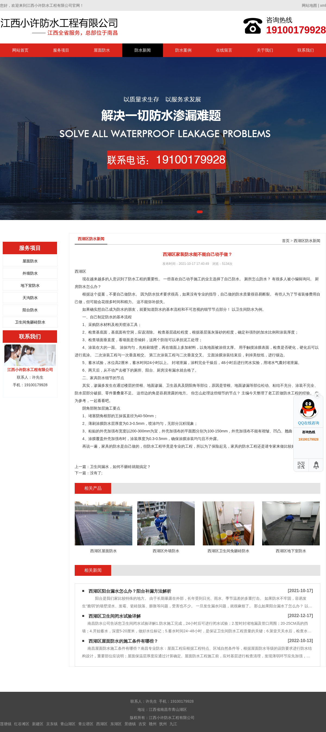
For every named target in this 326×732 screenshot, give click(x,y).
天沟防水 (30, 298)
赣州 (152, 724)
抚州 (163, 724)
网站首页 (20, 50)
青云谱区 (85, 724)
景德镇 (130, 724)
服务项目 (61, 50)
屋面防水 (102, 50)
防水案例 (183, 50)
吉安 (142, 724)
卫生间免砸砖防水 (30, 322)
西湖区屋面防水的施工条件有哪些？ (123, 641)
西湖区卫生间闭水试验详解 (115, 616)
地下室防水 (30, 285)
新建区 (37, 724)
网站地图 (309, 5)
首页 (286, 241)
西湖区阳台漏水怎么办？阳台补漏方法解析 (130, 591)
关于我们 (265, 50)
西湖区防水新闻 (307, 241)
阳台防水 (30, 310)
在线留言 (224, 50)
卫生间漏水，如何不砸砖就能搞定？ (120, 466)
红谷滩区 (21, 724)
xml (323, 5)
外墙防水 (30, 273)
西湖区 (102, 724)
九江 (173, 724)
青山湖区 (68, 724)
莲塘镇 (5, 724)
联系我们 (305, 50)
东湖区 (116, 724)
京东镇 (52, 724)
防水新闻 (142, 50)
